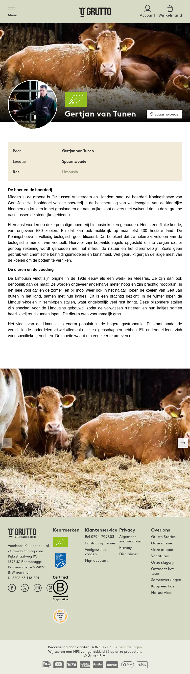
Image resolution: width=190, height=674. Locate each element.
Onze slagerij (162, 562)
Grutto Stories (163, 536)
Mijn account (96, 560)
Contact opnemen (100, 543)
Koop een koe (162, 586)
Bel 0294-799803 (99, 536)
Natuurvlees (161, 592)
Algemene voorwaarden (130, 538)
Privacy (125, 547)
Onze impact (162, 549)
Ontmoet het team (162, 570)
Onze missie (161, 543)
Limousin (70, 171)
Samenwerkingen (166, 579)
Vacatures (160, 556)
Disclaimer (128, 554)
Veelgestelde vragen (96, 551)
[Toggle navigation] (13, 8)
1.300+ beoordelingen (124, 646)
